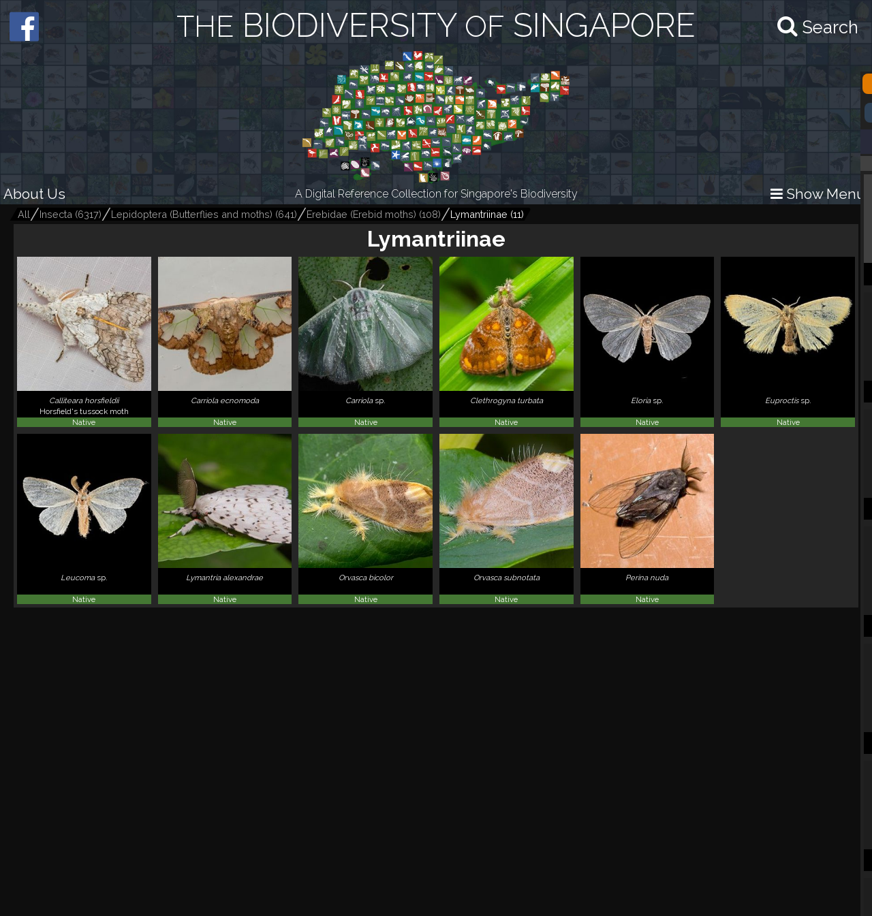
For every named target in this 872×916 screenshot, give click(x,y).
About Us (34, 193)
